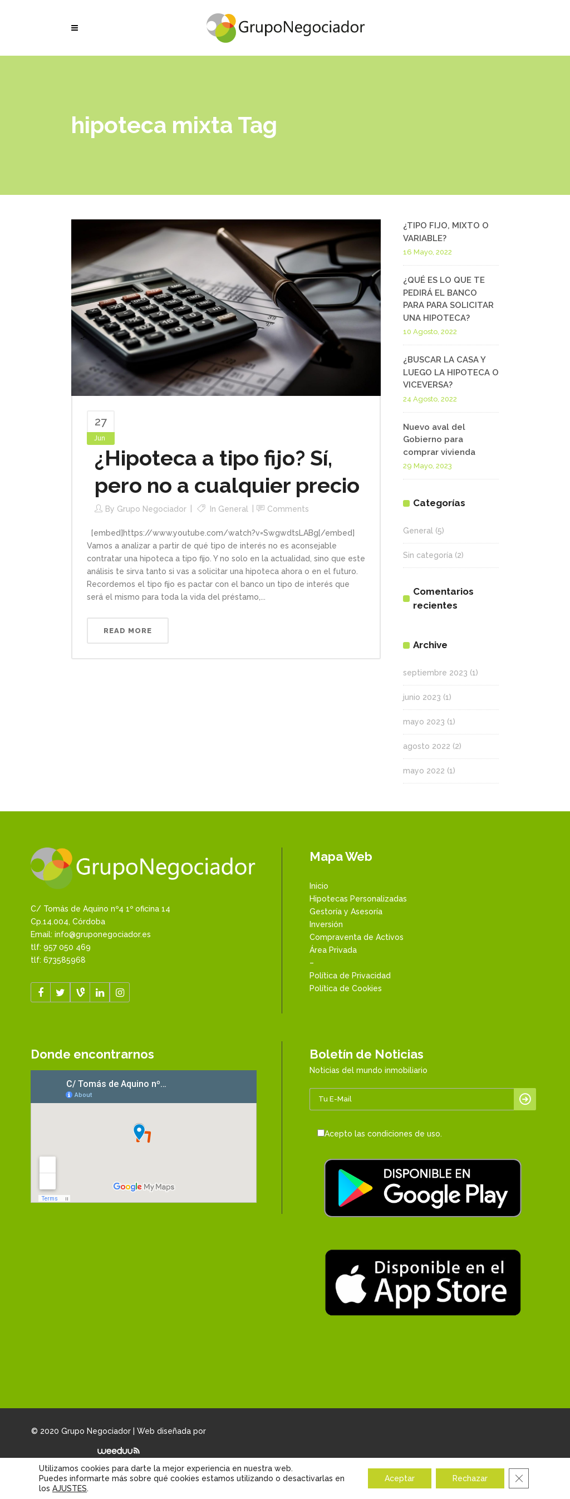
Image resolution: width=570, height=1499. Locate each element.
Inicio (318, 885)
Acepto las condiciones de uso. (383, 1133)
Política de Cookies (345, 988)
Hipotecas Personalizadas (358, 898)
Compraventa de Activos (356, 937)
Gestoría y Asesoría (345, 911)
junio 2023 (422, 697)
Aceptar (400, 1478)
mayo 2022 (424, 770)
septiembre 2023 (435, 672)
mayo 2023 (424, 721)
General (233, 508)
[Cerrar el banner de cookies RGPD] (519, 1478)
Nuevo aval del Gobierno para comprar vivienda (439, 439)
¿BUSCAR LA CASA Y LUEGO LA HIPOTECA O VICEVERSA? (451, 372)
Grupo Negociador (151, 508)
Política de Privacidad (350, 975)
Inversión (326, 924)
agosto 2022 (426, 746)
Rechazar (470, 1478)
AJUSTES (69, 1488)
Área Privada (333, 950)
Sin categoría (428, 555)
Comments (288, 508)
